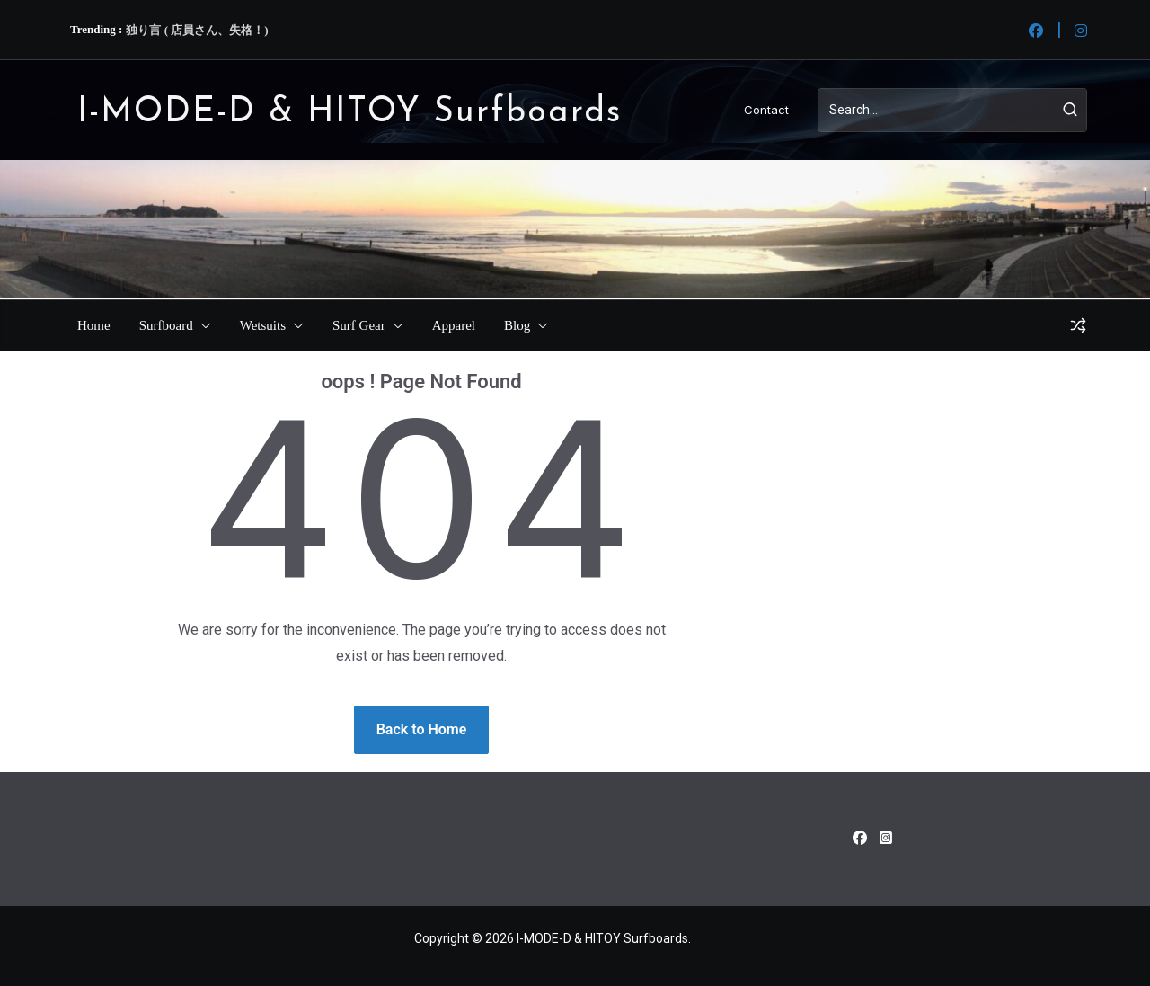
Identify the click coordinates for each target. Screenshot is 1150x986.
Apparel (453, 325)
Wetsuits (263, 325)
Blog (517, 325)
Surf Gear (358, 325)
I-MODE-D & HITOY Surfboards (349, 112)
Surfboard (166, 325)
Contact (766, 109)
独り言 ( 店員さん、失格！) (197, 30)
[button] (202, 325)
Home (94, 325)
